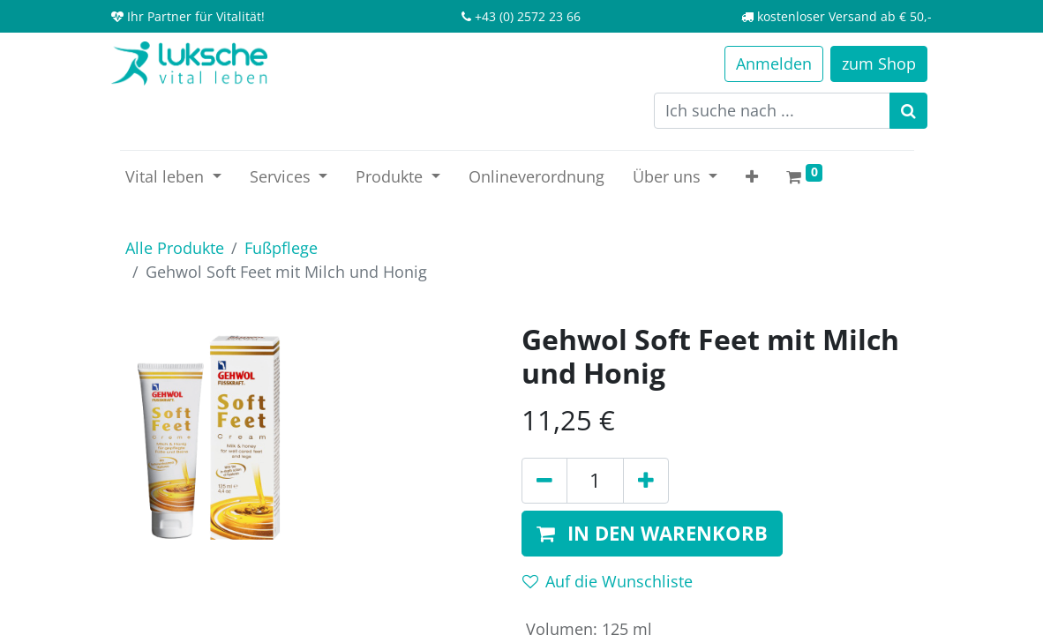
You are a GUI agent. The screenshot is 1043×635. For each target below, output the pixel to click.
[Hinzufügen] (646, 481)
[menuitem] (536, 177)
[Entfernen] (544, 481)
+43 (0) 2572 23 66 (528, 16)
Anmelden (774, 63)
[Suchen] (908, 111)
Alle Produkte (174, 247)
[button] (752, 177)
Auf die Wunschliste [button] (607, 581)
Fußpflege (281, 247)
